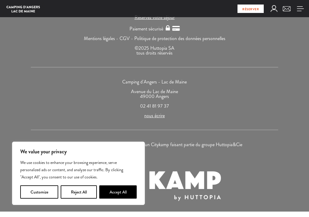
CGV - (126, 38)
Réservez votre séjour (155, 17)
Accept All (118, 192)
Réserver (250, 9)
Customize (39, 192)
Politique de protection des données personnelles (179, 38)
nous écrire (154, 115)
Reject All (79, 192)
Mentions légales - (101, 38)
